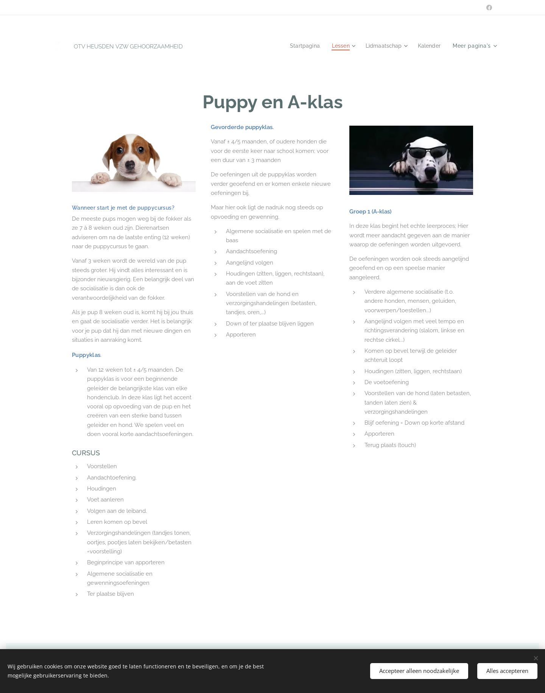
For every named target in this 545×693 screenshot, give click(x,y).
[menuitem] (300, 45)
